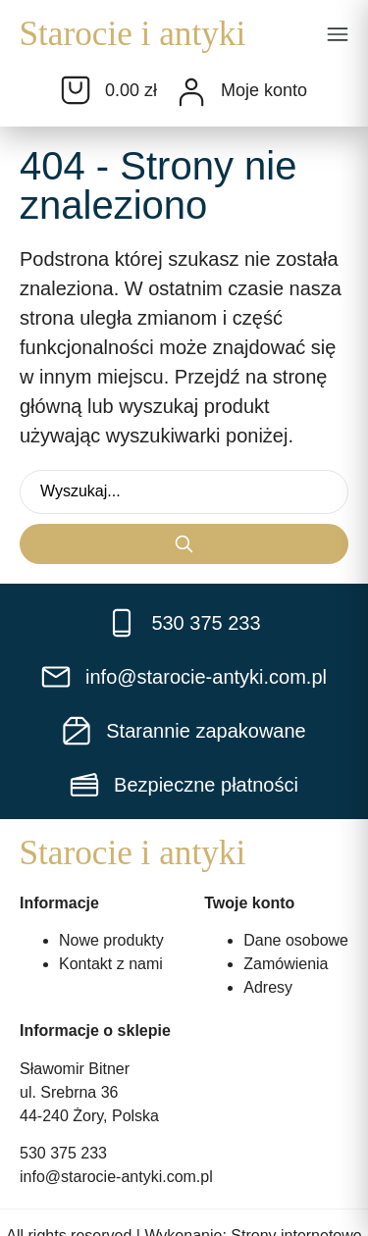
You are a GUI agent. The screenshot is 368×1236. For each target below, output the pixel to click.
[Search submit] (184, 544)
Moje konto (264, 90)
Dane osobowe (295, 940)
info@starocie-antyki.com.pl (116, 1176)
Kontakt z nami (111, 963)
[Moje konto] (191, 92)
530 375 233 (63, 1153)
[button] (337, 36)
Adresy (267, 987)
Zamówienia (285, 963)
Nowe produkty (111, 940)
